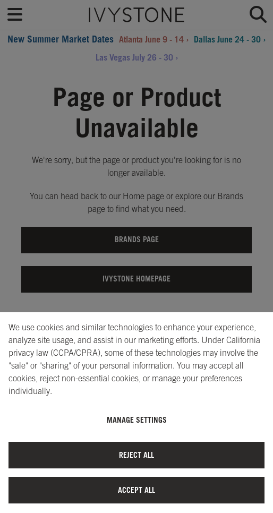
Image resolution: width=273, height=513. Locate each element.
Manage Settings (137, 419)
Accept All (136, 489)
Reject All (136, 454)
